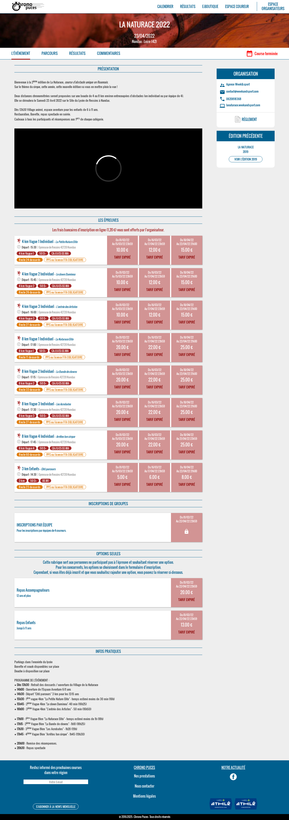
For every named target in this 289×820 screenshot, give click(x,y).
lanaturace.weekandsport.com (243, 105)
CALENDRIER (165, 6)
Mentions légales (144, 796)
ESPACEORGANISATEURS (273, 6)
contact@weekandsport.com (242, 91)
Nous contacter (144, 785)
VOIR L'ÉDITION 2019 (245, 159)
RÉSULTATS (187, 6)
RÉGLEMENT (249, 119)
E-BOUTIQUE (210, 6)
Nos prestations (144, 775)
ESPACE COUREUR (237, 6)
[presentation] (55, 794)
